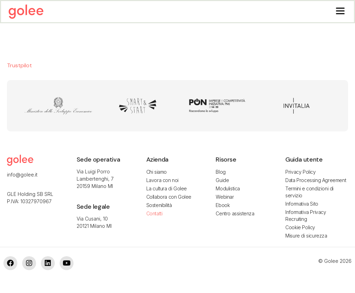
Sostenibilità (159, 205)
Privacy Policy (300, 172)
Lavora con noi (162, 180)
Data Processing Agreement (315, 180)
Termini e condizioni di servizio (309, 192)
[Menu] (340, 10)
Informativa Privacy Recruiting (305, 215)
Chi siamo (156, 172)
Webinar (225, 197)
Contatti (154, 213)
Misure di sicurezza (306, 236)
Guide (222, 180)
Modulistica (228, 188)
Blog (220, 172)
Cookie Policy (300, 227)
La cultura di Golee (166, 188)
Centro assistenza (235, 213)
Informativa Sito (301, 204)
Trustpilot (19, 65)
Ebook (223, 205)
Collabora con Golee (168, 197)
